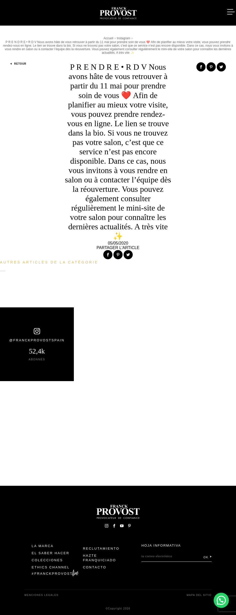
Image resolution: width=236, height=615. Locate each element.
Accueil (108, 38)
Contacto (95, 567)
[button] (221, 600)
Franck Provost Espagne (118, 12)
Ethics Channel (51, 567)
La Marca (43, 546)
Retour (18, 63)
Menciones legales (41, 595)
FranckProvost (54, 573)
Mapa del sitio (199, 595)
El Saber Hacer (51, 553)
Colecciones (47, 560)
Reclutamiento (101, 548)
